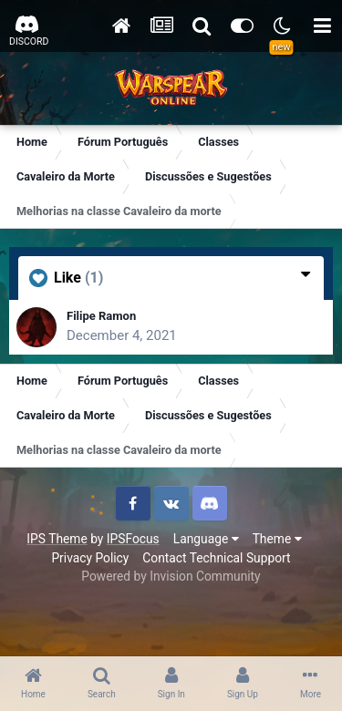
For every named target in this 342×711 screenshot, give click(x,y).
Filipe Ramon (101, 316)
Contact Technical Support (216, 558)
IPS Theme (56, 538)
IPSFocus (133, 538)
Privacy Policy (90, 558)
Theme (277, 538)
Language (206, 538)
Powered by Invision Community (170, 576)
